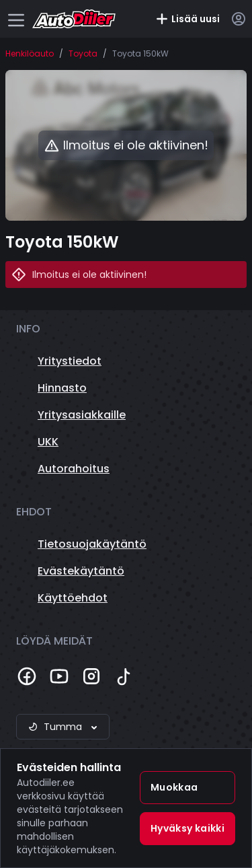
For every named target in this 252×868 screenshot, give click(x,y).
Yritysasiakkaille (82, 415)
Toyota (83, 53)
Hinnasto (62, 388)
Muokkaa (174, 787)
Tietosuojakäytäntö (92, 544)
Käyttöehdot (73, 598)
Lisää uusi (187, 19)
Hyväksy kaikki (187, 828)
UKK (48, 441)
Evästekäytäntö (81, 571)
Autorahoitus (74, 468)
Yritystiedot (69, 361)
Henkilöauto (29, 53)
